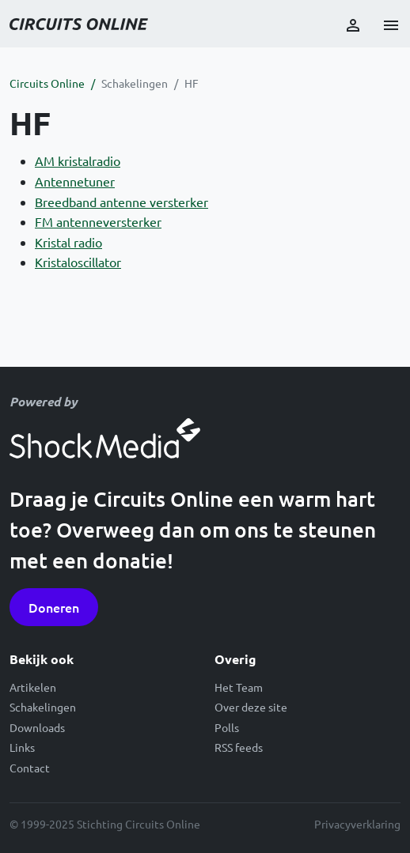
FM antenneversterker (98, 221)
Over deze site (250, 707)
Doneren (53, 607)
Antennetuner (75, 181)
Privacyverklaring (357, 824)
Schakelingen (134, 83)
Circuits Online (47, 83)
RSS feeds (238, 747)
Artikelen (32, 687)
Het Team (238, 687)
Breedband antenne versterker (121, 201)
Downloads (37, 727)
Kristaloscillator (78, 262)
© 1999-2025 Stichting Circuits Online (104, 824)
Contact (29, 768)
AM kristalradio (77, 160)
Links (22, 747)
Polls (226, 727)
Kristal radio (68, 242)
